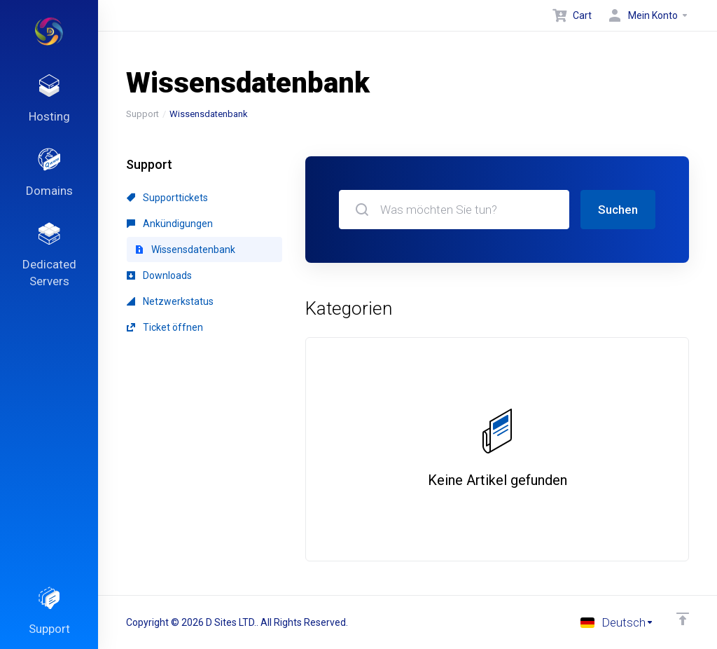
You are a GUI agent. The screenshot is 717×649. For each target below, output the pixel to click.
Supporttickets (167, 197)
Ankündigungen (170, 223)
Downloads (159, 275)
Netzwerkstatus (170, 301)
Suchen (618, 210)
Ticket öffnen (165, 327)
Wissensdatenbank (185, 249)
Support (142, 114)
